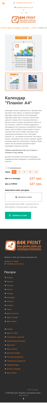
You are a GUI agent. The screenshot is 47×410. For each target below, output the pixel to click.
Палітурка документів (15, 357)
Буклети (10, 281)
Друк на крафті (12, 317)
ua (22, 13)
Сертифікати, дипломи (15, 337)
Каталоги (10, 301)
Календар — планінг (29, 28)
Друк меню (11, 345)
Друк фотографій (13, 353)
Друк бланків (11, 373)
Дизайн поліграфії (13, 369)
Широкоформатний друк (16, 341)
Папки (9, 309)
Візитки (9, 289)
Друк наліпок (12, 321)
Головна (3, 28)
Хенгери (10, 293)
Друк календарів (14, 28)
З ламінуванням (13, 168)
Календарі (11, 297)
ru (26, 13)
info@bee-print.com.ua (25, 7)
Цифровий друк (13, 365)
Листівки (10, 285)
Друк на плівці (12, 333)
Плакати (10, 305)
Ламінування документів (16, 361)
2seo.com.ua (23, 395)
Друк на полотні (13, 313)
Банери (10, 329)
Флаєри (10, 277)
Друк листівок (12, 349)
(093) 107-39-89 (12, 261)
